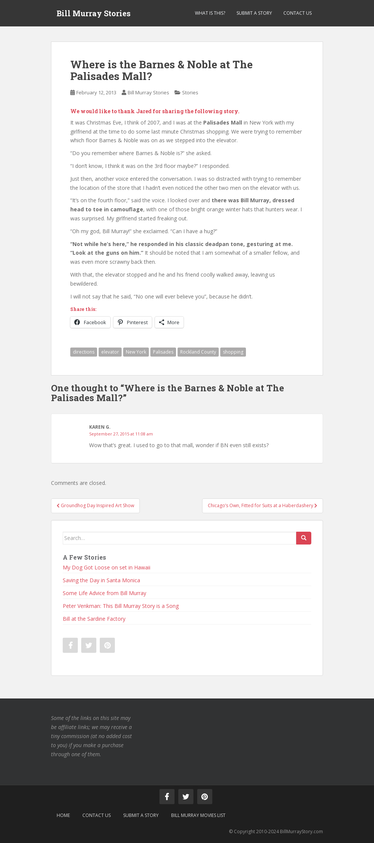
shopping (233, 352)
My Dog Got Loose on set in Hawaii (106, 567)
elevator (110, 352)
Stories (190, 92)
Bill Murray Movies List (198, 815)
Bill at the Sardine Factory (94, 618)
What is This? (210, 13)
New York (136, 352)
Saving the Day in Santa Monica (101, 580)
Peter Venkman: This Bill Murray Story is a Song (121, 605)
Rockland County (198, 352)
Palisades (163, 352)
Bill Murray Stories (94, 13)
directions (83, 352)
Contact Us (297, 13)
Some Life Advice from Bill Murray (104, 593)
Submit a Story (254, 13)
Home (63, 815)
